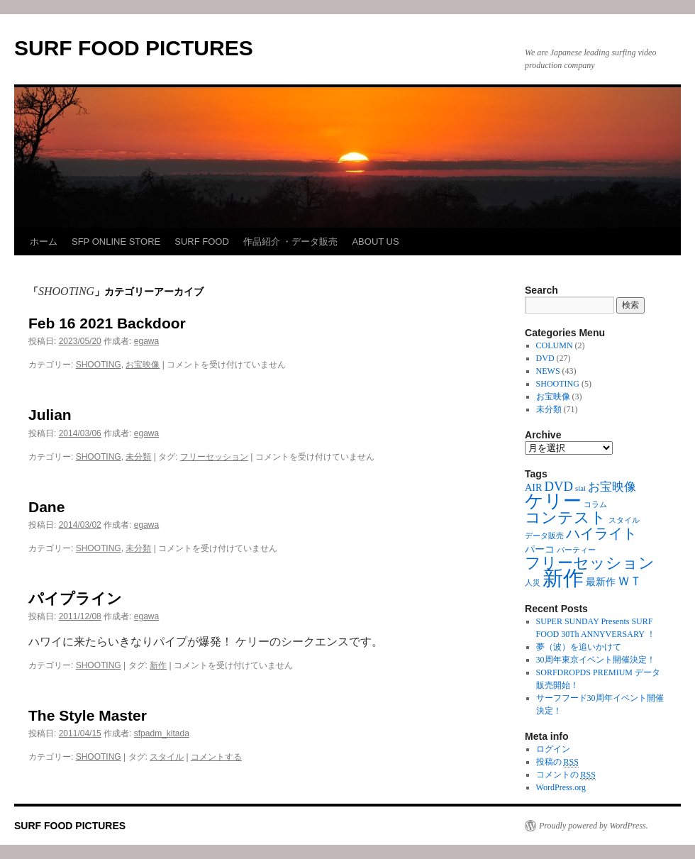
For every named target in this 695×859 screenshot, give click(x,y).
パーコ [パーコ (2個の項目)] (540, 549)
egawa (146, 341)
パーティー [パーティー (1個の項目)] (576, 550)
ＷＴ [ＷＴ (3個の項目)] (630, 581)
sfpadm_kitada (161, 733)
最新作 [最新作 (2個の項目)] (601, 581)
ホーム (43, 241)
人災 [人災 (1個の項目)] (532, 583)
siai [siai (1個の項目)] (580, 488)
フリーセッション (214, 457)
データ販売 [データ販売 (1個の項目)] (544, 536)
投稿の (557, 762)
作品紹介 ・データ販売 (290, 241)
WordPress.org (561, 787)
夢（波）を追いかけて (578, 647)
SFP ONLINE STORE (116, 241)
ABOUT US (375, 241)
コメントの (566, 775)
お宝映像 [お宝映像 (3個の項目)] (612, 487)
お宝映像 (143, 365)
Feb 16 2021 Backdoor (107, 323)
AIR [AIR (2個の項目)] (534, 487)
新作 (158, 665)
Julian (50, 414)
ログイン (553, 749)
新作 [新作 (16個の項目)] (563, 578)
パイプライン (75, 598)
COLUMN (554, 345)
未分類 (138, 457)
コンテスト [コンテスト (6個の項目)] (565, 517)
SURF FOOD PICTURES (133, 48)
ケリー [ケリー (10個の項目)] (553, 501)
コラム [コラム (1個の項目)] (595, 505)
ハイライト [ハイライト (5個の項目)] (601, 533)
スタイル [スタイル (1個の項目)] (624, 520)
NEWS (548, 371)
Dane (46, 507)
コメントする (216, 757)
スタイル (167, 757)
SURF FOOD (201, 241)
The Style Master (87, 715)
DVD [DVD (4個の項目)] (559, 486)
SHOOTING (98, 365)
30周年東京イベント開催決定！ (595, 660)
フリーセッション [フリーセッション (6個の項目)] (590, 563)
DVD (545, 358)
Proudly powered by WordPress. (593, 826)
